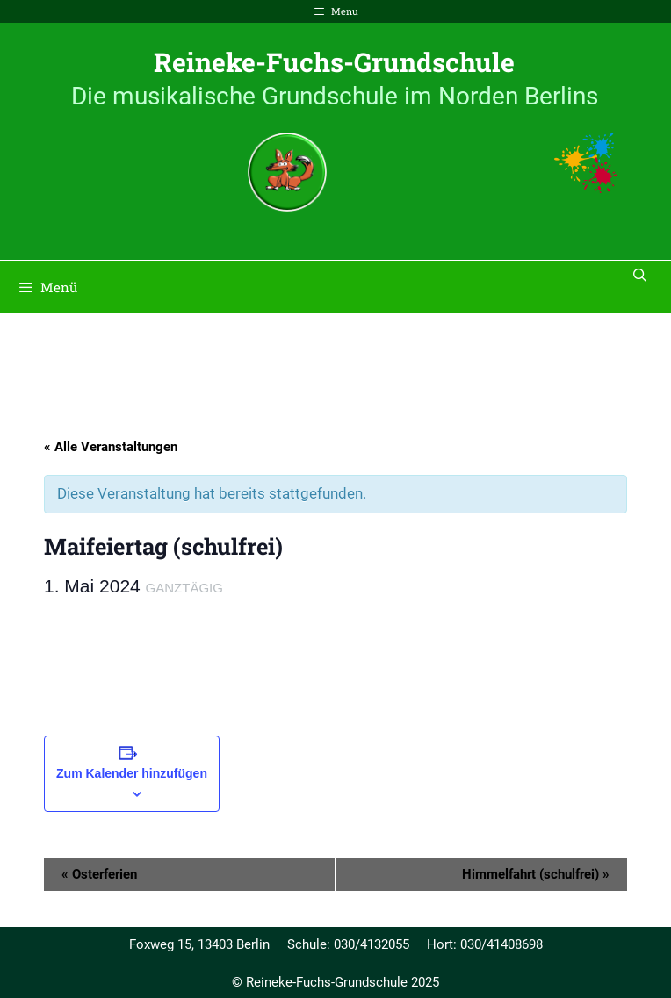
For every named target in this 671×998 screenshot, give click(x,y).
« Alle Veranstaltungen (110, 447)
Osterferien (99, 874)
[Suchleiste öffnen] (640, 275)
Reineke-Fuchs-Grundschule (334, 62)
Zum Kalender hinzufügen (131, 773)
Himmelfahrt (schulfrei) (536, 874)
